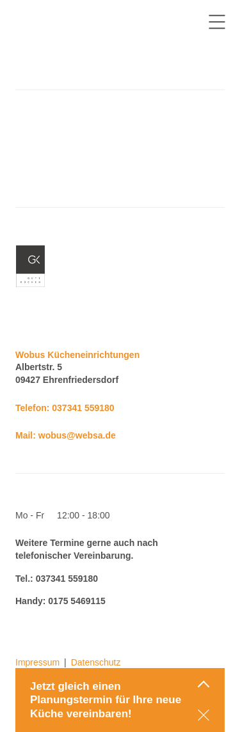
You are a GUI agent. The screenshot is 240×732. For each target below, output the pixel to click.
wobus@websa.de (77, 435)
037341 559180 (83, 408)
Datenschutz (96, 662)
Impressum (37, 662)
